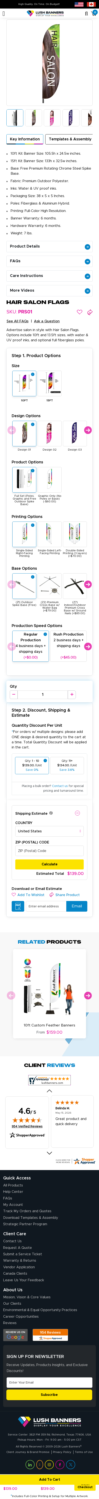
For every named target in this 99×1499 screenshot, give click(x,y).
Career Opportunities (21, 1316)
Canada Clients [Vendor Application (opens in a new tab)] (15, 1273)
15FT (50, 400)
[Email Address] (49, 1382)
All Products (13, 1185)
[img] (27, 1120)
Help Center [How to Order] (13, 1191)
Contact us (60, 786)
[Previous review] (49, 1090)
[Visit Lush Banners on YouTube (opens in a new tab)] (39, 1464)
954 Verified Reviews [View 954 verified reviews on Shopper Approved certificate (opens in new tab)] (27, 1126)
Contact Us (12, 1241)
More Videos (50, 291)
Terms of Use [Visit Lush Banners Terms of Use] (84, 1452)
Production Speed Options (37, 626)
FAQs (50, 261)
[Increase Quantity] (72, 694)
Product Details (50, 246)
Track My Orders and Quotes (27, 1211)
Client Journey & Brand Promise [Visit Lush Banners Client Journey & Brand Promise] (28, 1452)
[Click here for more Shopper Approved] (75, 1161)
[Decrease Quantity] (14, 694)
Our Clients (12, 1303)
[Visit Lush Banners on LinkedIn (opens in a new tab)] (29, 1464)
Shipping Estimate (31, 813)
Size (16, 366)
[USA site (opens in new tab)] (79, 4)
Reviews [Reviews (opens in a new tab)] (10, 1323)
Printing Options (27, 517)
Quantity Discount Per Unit (37, 726)
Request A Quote (17, 1248)
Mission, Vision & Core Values (27, 1297)
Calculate (50, 864)
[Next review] (49, 1153)
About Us (13, 1290)
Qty (13, 687)
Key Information (25, 139)
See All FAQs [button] (17, 321)
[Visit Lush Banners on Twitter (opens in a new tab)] (70, 1464)
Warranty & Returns (19, 1260)
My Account (13, 1204)
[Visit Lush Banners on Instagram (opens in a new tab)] (49, 1464)
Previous (11, 430)
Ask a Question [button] (47, 321)
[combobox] (49, 831)
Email (75, 906)
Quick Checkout (85, 1486)
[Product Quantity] (43, 694)
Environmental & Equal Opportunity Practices (40, 1310)
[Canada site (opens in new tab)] (91, 4)
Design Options (26, 416)
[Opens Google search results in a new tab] (15, 1335)
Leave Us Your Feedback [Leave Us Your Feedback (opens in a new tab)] (23, 1280)
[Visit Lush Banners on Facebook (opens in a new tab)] (59, 1464)
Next (88, 430)
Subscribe (49, 1395)
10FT (24, 400)
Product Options (27, 462)
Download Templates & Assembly (30, 1217)
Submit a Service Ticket (22, 1254)
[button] (79, 312)
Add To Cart (30, 1479)
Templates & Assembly (70, 139)
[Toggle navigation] (3, 14)
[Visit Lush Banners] (49, 1421)
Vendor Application (19, 1267)
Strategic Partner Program (25, 1224)
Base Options (24, 568)
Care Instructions (50, 276)
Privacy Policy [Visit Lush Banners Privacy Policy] (62, 1452)
